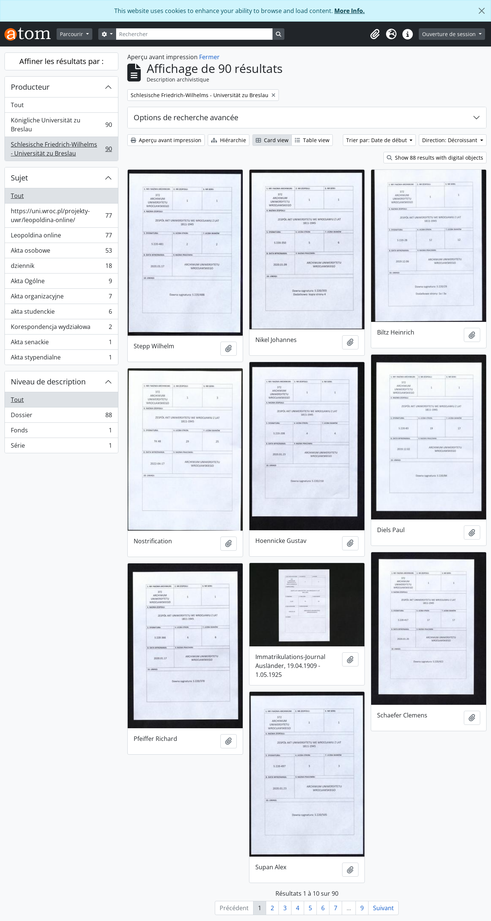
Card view (272, 140)
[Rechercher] (194, 34)
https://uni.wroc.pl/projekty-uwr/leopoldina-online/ (61, 215)
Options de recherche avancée (186, 117)
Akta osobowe (61, 252)
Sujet (19, 178)
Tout (17, 105)
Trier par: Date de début (377, 140)
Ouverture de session (449, 34)
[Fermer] (482, 10)
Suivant (383, 908)
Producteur (30, 87)
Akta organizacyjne (61, 298)
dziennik (61, 267)
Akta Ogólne (61, 282)
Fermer (209, 57)
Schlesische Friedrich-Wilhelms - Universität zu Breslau (61, 148)
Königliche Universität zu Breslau (61, 124)
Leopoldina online (61, 237)
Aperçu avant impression (166, 140)
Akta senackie (61, 344)
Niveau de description (48, 382)
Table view (312, 140)
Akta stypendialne (61, 359)
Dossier (61, 416)
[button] (375, 34)
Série (61, 447)
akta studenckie (61, 313)
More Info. (349, 11)
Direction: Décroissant (450, 140)
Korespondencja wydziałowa (61, 328)
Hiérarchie (228, 140)
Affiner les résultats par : (61, 61)
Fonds (61, 432)
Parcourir (72, 34)
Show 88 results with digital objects (435, 157)
